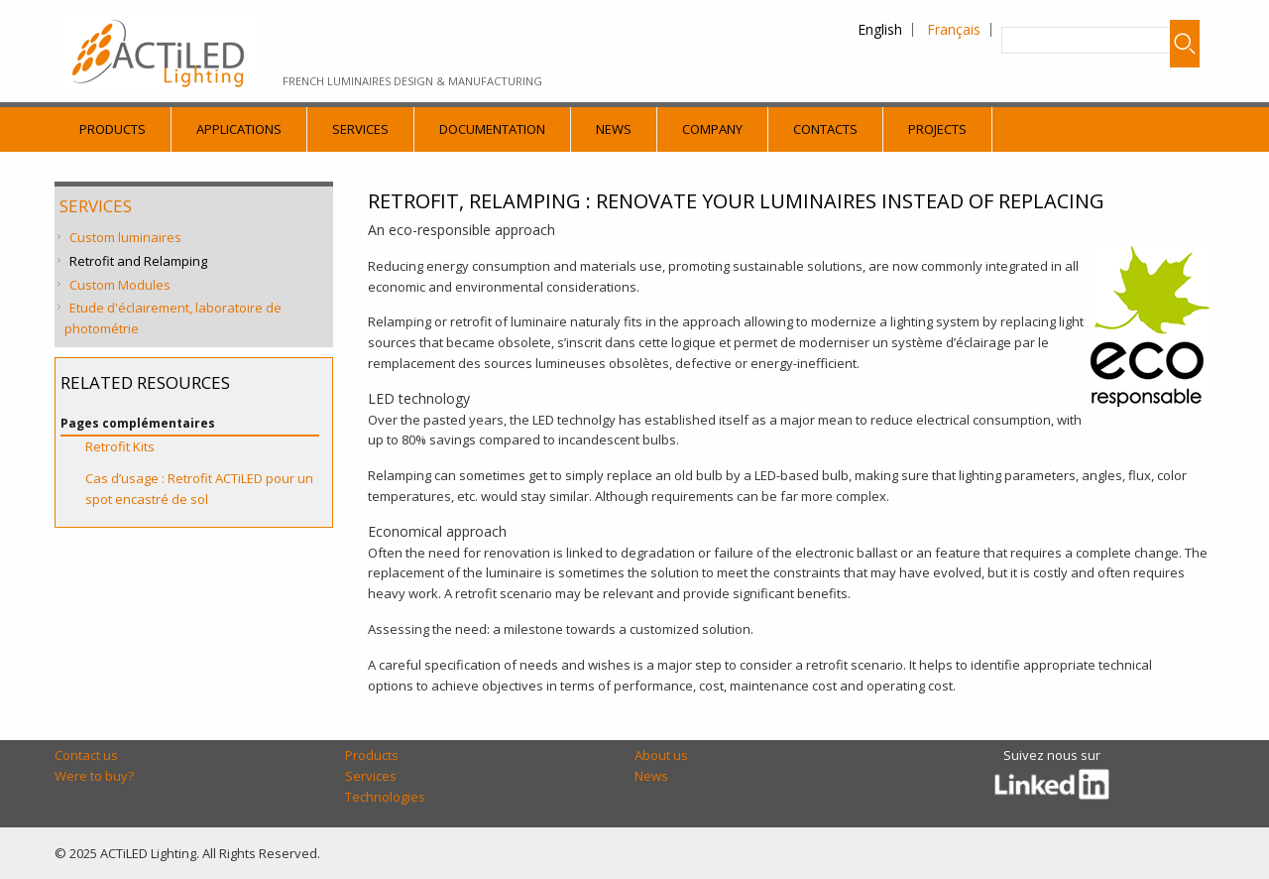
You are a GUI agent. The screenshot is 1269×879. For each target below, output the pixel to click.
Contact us (86, 755)
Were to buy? (94, 776)
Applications (239, 129)
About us (661, 755)
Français (954, 29)
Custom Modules (120, 285)
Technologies (385, 797)
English (880, 29)
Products (112, 129)
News (614, 129)
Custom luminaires (125, 237)
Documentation (492, 129)
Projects (937, 129)
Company (712, 129)
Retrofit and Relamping (138, 261)
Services (360, 129)
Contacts (825, 129)
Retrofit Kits (120, 446)
